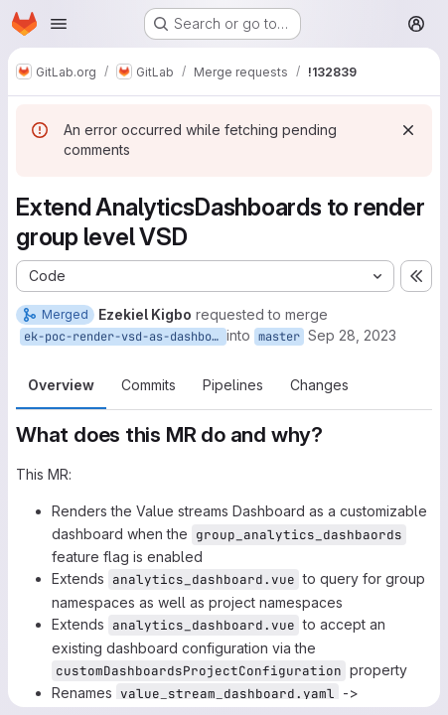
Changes (319, 384)
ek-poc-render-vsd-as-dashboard (125, 337)
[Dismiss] (408, 130)
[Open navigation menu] (59, 24)
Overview (61, 384)
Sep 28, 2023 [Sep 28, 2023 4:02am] (352, 335)
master (279, 337)
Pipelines (233, 384)
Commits (148, 384)
